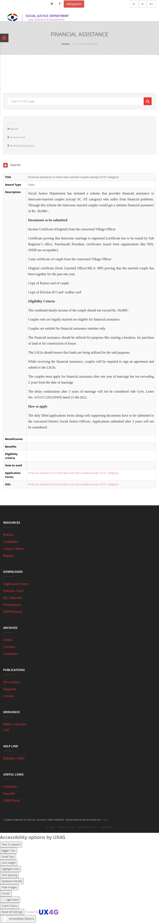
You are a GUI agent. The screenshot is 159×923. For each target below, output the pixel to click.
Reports (8, 555)
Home (66, 44)
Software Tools (13, 591)
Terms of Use (66, 827)
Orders (7, 640)
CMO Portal (11, 800)
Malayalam (73, 4)
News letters (11, 682)
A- (133, 4)
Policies (8, 535)
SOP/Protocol (12, 611)
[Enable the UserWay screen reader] (11, 844)
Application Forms (15, 584)
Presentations (12, 604)
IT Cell (50, 827)
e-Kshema (10, 786)
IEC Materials (12, 598)
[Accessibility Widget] (18, 919)
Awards (12, 129)
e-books (8, 696)
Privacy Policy (88, 827)
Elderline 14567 (14, 758)
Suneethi (9, 793)
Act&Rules (10, 541)
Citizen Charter (13, 548)
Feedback (107, 827)
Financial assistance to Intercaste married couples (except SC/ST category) (73, 473)
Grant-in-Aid (16, 137)
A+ (151, 4)
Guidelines (10, 654)
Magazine (9, 689)
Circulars (9, 647)
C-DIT (104, 819)
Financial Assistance (20, 146)
